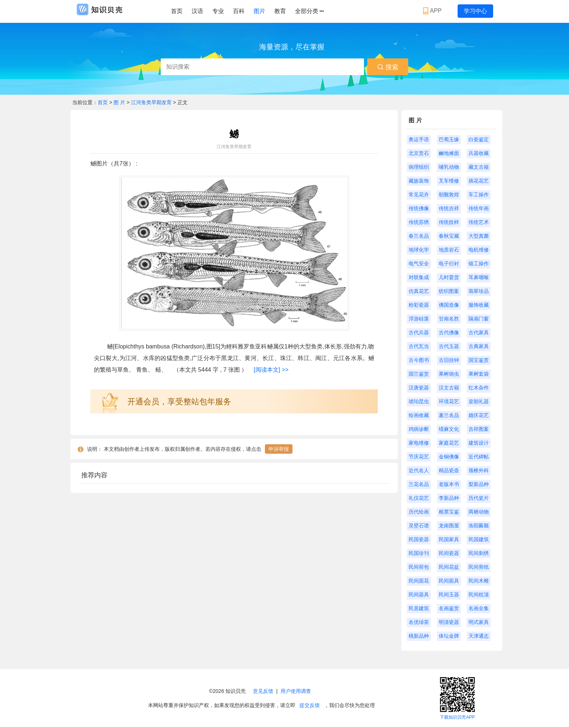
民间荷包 (419, 567)
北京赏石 (419, 153)
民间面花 (419, 581)
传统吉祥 (449, 208)
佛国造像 (449, 305)
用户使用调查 (296, 691)
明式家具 (478, 622)
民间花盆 (449, 567)
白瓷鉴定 (478, 139)
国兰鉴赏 (419, 374)
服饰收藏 (478, 305)
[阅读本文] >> (271, 370)
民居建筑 (419, 608)
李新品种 (449, 498)
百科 (239, 11)
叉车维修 (449, 181)
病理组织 (419, 167)
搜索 (387, 67)
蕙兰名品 (449, 415)
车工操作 (478, 194)
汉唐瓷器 (419, 388)
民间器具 (419, 594)
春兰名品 (419, 236)
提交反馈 (309, 705)
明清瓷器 (449, 622)
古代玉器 (449, 346)
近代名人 (419, 470)
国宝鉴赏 (478, 360)
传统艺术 (478, 222)
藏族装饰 (419, 181)
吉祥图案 (478, 429)
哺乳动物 (449, 167)
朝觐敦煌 (449, 194)
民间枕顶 (478, 594)
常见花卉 (419, 194)
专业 (218, 11)
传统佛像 (419, 208)
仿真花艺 (419, 291)
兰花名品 (419, 484)
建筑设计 (478, 443)
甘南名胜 (449, 319)
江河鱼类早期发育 (151, 102)
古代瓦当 (419, 346)
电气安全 (419, 263)
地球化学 (419, 250)
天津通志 (478, 636)
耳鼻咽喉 (478, 277)
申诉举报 (279, 449)
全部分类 (309, 11)
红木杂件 (478, 388)
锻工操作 (478, 263)
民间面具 (449, 581)
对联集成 (419, 277)
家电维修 (419, 443)
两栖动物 (478, 512)
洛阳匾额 (478, 525)
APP (433, 11)
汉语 (197, 11)
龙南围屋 (449, 525)
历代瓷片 (478, 498)
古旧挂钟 (449, 360)
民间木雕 (478, 581)
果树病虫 (449, 374)
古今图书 (419, 360)
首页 (177, 11)
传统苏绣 (419, 222)
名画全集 (478, 608)
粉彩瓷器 (419, 305)
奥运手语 (419, 139)
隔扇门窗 (478, 319)
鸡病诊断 (419, 429)
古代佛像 (449, 332)
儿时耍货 (449, 277)
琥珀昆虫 (419, 401)
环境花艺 (449, 401)
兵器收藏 (478, 153)
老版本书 (449, 484)
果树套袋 (478, 374)
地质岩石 (449, 250)
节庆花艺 (419, 457)
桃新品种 (419, 636)
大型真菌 (478, 236)
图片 (259, 11)
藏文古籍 (478, 167)
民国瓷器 (419, 539)
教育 (280, 11)
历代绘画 (419, 512)
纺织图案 (449, 291)
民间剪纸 (478, 567)
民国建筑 (478, 539)
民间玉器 (449, 594)
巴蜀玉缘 (449, 139)
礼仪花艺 (419, 498)
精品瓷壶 (449, 470)
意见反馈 (263, 691)
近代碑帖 (478, 457)
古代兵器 (419, 332)
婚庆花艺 (478, 415)
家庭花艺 (449, 443)
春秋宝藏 (449, 236)
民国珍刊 (419, 553)
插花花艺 (478, 181)
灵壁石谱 (419, 525)
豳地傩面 (449, 153)
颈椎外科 (478, 470)
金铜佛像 (449, 457)
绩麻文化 (449, 429)
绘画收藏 (419, 415)
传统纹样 (449, 222)
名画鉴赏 (449, 608)
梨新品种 (478, 484)
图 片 (120, 102)
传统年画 (478, 208)
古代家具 (478, 332)
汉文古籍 (449, 388)
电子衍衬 (449, 263)
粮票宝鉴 (449, 512)
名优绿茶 (419, 622)
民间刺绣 (478, 553)
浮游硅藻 (419, 319)
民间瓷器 (449, 553)
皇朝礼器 (478, 401)
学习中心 (475, 11)
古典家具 (478, 346)
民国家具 (449, 539)
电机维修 (478, 250)
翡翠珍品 (478, 291)
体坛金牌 (449, 636)
